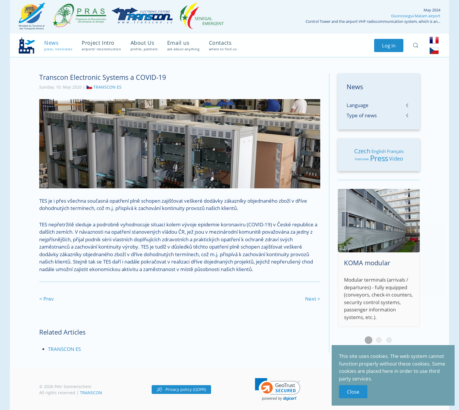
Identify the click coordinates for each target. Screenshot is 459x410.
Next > (312, 298)
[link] (277, 389)
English (378, 151)
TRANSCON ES (107, 86)
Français (395, 151)
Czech (362, 151)
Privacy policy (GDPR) (181, 389)
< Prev (46, 298)
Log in (388, 45)
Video (396, 158)
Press (379, 158)
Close (353, 391)
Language (358, 105)
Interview (362, 159)
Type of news (362, 115)
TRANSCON (91, 392)
